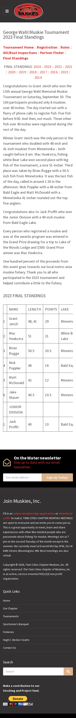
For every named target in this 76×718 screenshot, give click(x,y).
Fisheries (8, 632)
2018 (32, 72)
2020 (11, 72)
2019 (22, 72)
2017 (43, 72)
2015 (64, 72)
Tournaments (10, 616)
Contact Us (9, 647)
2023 (47, 66)
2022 (58, 66)
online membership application (34, 513)
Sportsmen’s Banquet (16, 624)
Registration (47, 47)
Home (6, 600)
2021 (68, 66)
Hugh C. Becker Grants (16, 640)
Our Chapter (10, 608)
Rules (65, 47)
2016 (54, 72)
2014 (38, 77)
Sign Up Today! (57, 477)
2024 (37, 66)
